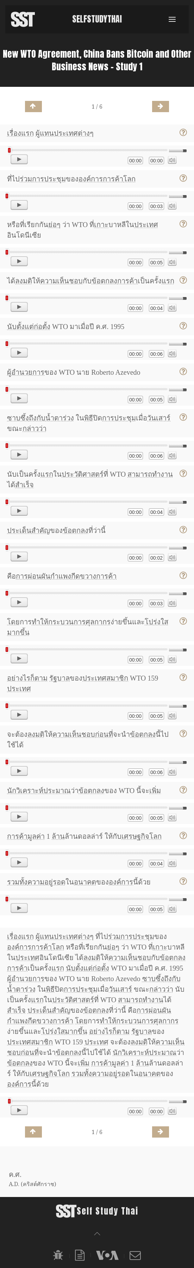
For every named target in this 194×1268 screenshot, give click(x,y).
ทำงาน (162, 474)
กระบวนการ (67, 622)
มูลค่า (36, 836)
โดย (13, 622)
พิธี (88, 418)
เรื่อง (14, 133)
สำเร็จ (24, 485)
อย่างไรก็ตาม (27, 678)
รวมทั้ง (17, 882)
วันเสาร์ (158, 418)
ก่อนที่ (104, 734)
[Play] (19, 159)
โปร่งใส (156, 622)
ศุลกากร (98, 622)
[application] (97, 156)
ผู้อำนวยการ (25, 372)
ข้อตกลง (104, 281)
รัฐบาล (59, 678)
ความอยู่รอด (46, 882)
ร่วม (26, 179)
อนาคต (85, 882)
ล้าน (58, 836)
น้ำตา (54, 418)
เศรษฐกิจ (135, 836)
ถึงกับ (37, 418)
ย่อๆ (54, 225)
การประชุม (49, 179)
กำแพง (60, 576)
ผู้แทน (45, 133)
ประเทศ (66, 133)
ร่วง (68, 418)
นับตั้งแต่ (20, 326)
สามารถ (139, 474)
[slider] (87, 150)
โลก (129, 179)
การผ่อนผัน (33, 576)
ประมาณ (57, 790)
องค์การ (91, 179)
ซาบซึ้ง (18, 418)
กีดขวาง (83, 576)
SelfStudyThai (97, 19)
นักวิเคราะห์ (25, 790)
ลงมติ (23, 281)
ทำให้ (40, 622)
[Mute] (172, 160)
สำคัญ (40, 530)
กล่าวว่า (34, 428)
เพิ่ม (155, 790)
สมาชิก (117, 678)
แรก (27, 133)
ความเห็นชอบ (61, 281)
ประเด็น (19, 530)
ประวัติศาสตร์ (83, 474)
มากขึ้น (18, 632)
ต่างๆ (86, 133)
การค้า (113, 179)
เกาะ (101, 225)
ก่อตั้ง (42, 326)
